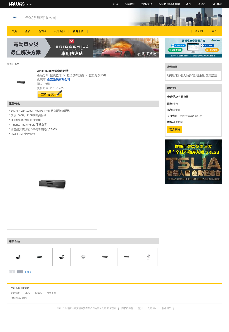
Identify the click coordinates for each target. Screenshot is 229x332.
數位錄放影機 (97, 75)
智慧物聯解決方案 (169, 4)
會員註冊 (199, 31)
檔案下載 (51, 293)
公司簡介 (15, 293)
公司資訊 (59, 31)
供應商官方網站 (19, 297)
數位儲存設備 (75, 75)
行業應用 (130, 4)
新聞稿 (42, 31)
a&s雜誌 (217, 4)
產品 (188, 4)
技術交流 (147, 4)
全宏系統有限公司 (41, 17)
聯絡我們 (166, 308)
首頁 (14, 31)
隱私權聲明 (127, 308)
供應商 (202, 4)
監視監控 (56, 75)
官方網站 (174, 129)
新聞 (115, 4)
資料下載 (78, 31)
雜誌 (140, 308)
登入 (214, 31)
